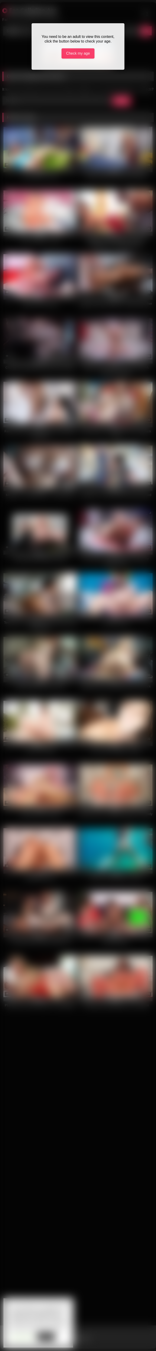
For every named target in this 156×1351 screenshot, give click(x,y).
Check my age (78, 53)
